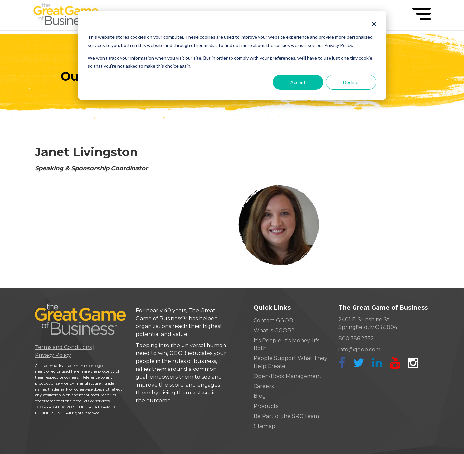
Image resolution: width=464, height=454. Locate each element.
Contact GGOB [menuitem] (273, 320)
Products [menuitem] (266, 406)
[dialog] (232, 55)
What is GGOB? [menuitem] (274, 330)
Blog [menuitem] (260, 396)
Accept (297, 82)
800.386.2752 (356, 338)
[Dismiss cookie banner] (374, 25)
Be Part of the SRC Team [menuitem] (286, 416)
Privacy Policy (53, 355)
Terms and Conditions (63, 347)
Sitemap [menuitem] (264, 426)
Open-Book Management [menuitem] (288, 376)
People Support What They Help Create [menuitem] (290, 362)
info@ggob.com (359, 349)
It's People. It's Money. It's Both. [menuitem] (286, 344)
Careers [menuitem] (264, 386)
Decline (350, 82)
